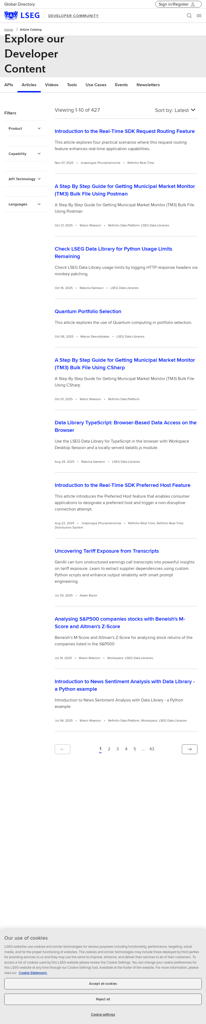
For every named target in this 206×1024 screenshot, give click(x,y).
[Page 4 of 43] (126, 749)
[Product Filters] (39, 128)
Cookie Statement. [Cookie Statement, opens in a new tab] (33, 975)
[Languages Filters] (39, 204)
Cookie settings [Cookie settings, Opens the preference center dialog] (103, 1017)
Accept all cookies (103, 986)
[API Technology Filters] (39, 179)
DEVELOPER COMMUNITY (73, 15)
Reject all (103, 1001)
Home (8, 29)
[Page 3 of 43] (117, 749)
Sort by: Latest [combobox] (176, 110)
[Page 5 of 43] (134, 749)
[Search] (189, 15)
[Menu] (199, 15)
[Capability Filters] (39, 153)
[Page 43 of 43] (152, 749)
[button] (62, 749)
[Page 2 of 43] (109, 749)
